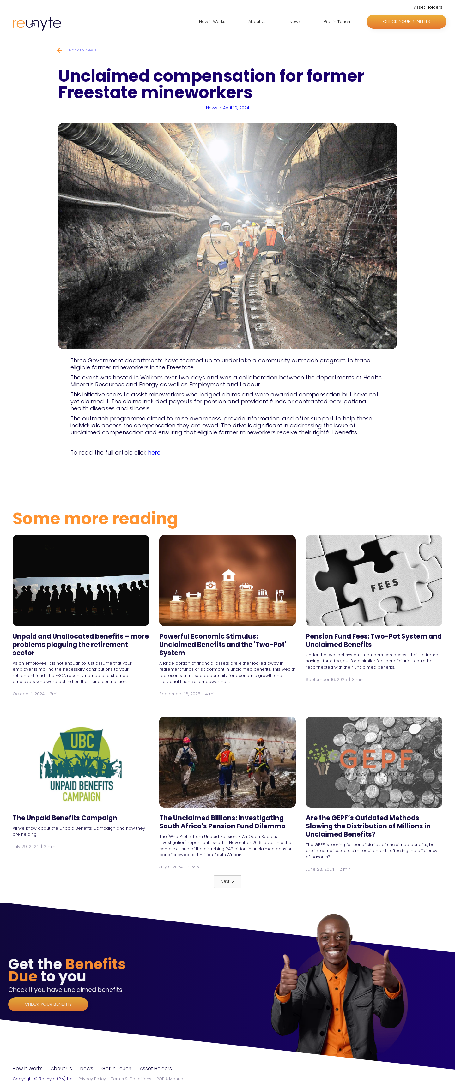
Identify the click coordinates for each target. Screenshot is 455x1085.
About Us (257, 22)
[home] (37, 25)
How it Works (212, 22)
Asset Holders (428, 7)
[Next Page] (227, 881)
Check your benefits (406, 21)
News (295, 22)
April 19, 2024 (236, 108)
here (154, 452)
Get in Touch (337, 22)
